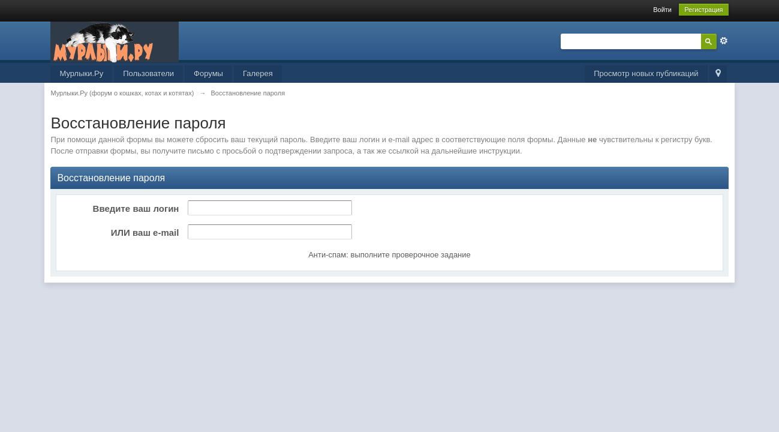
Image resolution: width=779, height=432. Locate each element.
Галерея (258, 73)
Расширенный (724, 41)
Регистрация (703, 9)
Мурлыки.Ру (81, 73)
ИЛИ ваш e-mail (145, 232)
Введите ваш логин (136, 208)
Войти (662, 9)
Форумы (208, 73)
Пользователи (148, 73)
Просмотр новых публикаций (646, 73)
